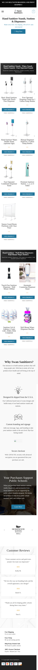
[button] (4, 530)
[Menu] (5, 11)
